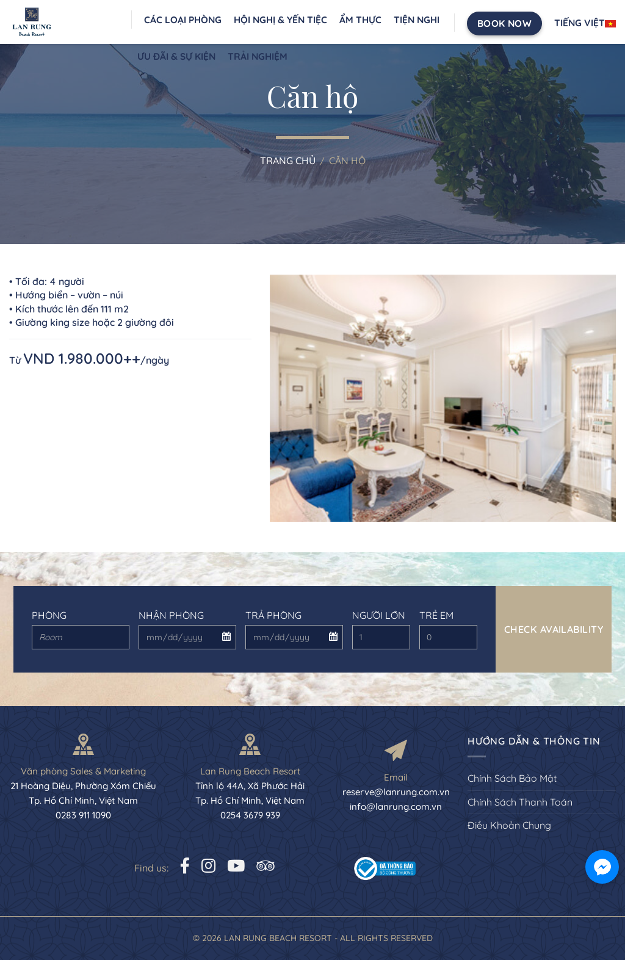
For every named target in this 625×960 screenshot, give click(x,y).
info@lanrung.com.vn (396, 806)
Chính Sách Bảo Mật (512, 778)
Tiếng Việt (585, 23)
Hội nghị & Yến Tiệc (280, 19)
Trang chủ (288, 160)
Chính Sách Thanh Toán (520, 802)
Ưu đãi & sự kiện (176, 56)
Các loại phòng (183, 19)
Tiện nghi (416, 19)
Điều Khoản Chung (509, 825)
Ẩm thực (360, 19)
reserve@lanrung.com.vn (396, 792)
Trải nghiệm (257, 56)
